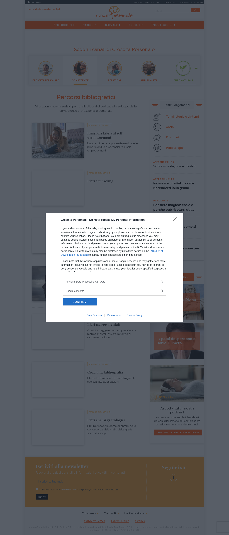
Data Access (114, 315)
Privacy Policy (134, 315)
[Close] (176, 220)
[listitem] (114, 281)
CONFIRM (80, 301)
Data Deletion (94, 315)
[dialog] (114, 267)
